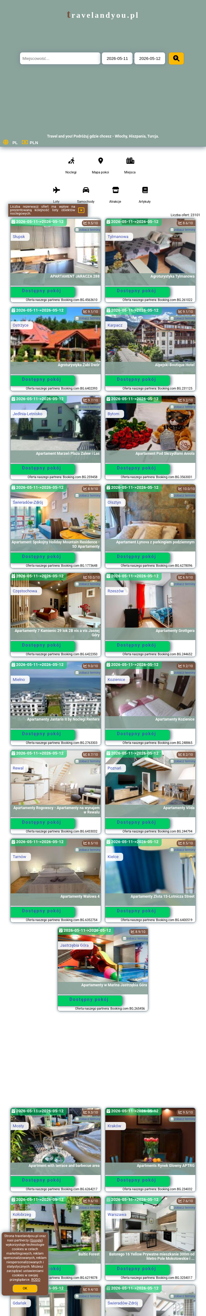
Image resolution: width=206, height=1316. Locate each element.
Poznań (114, 768)
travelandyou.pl (103, 15)
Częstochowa (25, 591)
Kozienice (116, 679)
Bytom (113, 413)
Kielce (113, 856)
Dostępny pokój (41, 290)
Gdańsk (20, 1303)
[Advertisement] (103, 1062)
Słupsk (19, 236)
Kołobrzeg (22, 1214)
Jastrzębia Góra (74, 945)
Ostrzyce (21, 325)
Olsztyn (114, 502)
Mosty (18, 1126)
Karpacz (115, 325)
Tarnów (19, 856)
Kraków (114, 1126)
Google (36, 1240)
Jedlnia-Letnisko (28, 413)
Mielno (19, 679)
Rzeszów (116, 591)
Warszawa (117, 1214)
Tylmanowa (118, 236)
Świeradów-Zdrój (28, 502)
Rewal (18, 768)
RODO (35, 1280)
